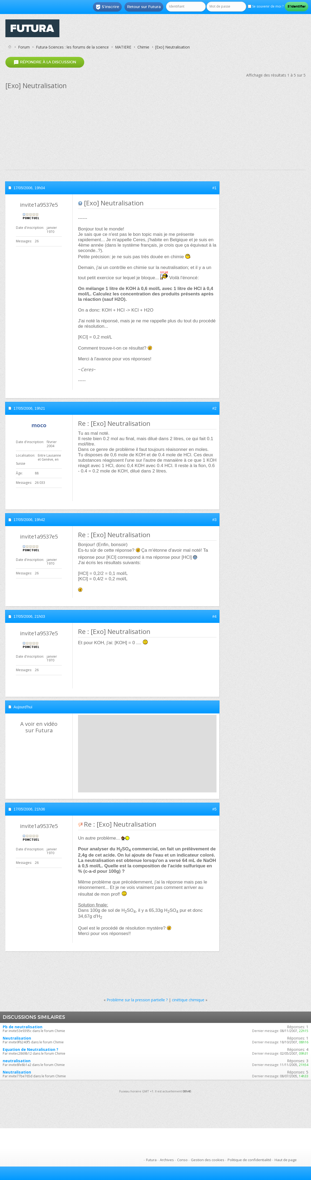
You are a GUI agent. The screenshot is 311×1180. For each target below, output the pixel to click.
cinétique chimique (188, 999)
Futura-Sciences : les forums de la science (72, 47)
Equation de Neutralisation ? (30, 1049)
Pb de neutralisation (22, 1026)
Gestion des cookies (207, 1159)
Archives (167, 1159)
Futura (151, 1159)
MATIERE (123, 47)
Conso (182, 1159)
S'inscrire (107, 7)
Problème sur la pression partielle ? (137, 999)
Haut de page (286, 1159)
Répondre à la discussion (44, 62)
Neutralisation (17, 1038)
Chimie (143, 47)
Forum (24, 47)
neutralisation (17, 1060)
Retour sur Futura (144, 6)
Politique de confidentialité (249, 1159)
